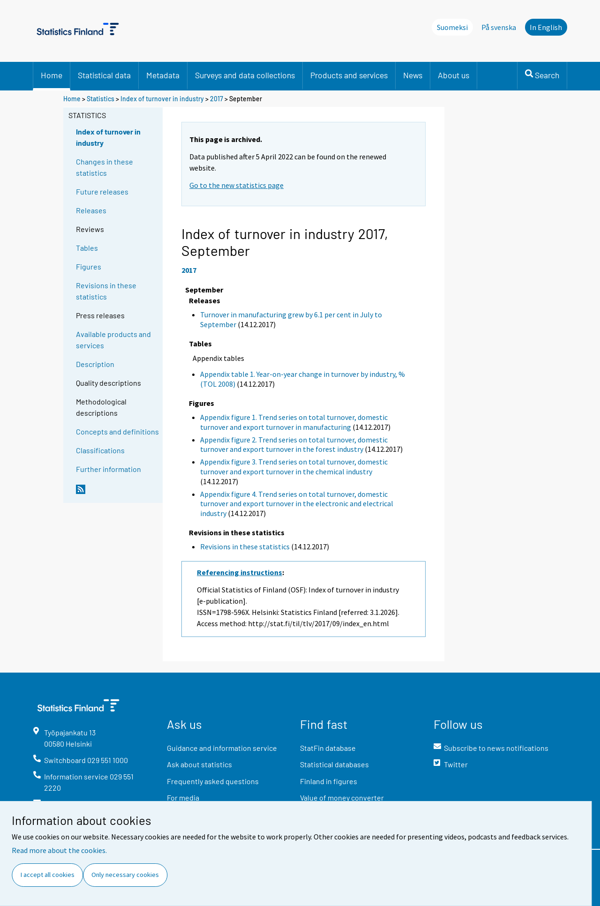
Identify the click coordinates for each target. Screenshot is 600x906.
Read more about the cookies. (59, 850)
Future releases (102, 191)
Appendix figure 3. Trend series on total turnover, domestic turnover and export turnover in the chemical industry (294, 466)
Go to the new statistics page (236, 185)
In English (546, 27)
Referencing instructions (239, 572)
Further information (108, 468)
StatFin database (328, 747)
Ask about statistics (199, 764)
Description (95, 363)
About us (453, 75)
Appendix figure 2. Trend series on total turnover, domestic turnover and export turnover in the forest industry (294, 444)
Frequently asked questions (213, 781)
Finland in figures (328, 781)
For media (183, 797)
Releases (91, 210)
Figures (88, 266)
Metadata (163, 75)
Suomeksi (452, 27)
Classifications (100, 450)
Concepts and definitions (117, 431)
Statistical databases (334, 764)
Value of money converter (342, 797)
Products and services (349, 75)
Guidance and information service (222, 747)
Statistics (100, 99)
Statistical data (104, 75)
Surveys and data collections (245, 75)
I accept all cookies (48, 874)
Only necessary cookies (125, 874)
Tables (87, 247)
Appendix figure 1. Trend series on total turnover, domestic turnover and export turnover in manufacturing (294, 422)
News (412, 75)
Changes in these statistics (104, 167)
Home (51, 75)
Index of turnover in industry (162, 99)
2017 (216, 99)
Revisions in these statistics (106, 291)
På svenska (498, 27)
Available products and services (113, 339)
